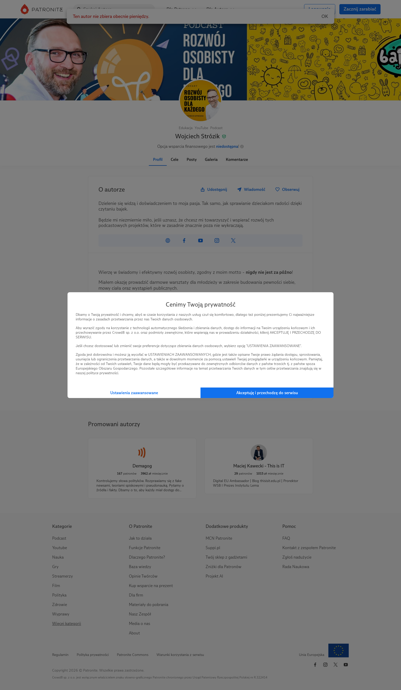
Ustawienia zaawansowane (134, 392)
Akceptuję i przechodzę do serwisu (267, 392)
